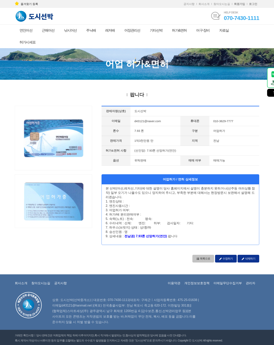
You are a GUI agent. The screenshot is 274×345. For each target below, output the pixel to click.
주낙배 (91, 30)
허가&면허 (179, 30)
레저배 (110, 30)
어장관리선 (132, 30)
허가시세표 (27, 42)
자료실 (224, 30)
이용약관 (174, 283)
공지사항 (189, 4)
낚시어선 (70, 30)
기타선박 (156, 30)
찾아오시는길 (221, 4)
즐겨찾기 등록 (26, 4)
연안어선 (26, 30)
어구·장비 (203, 30)
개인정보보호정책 (197, 283)
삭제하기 (248, 258)
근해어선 (48, 30)
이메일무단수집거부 (227, 283)
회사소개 (204, 4)
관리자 (250, 283)
